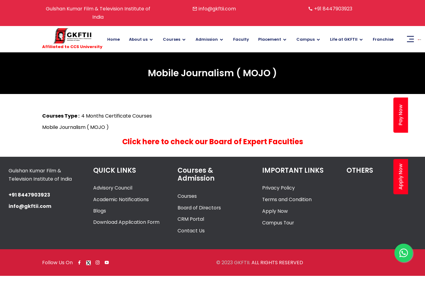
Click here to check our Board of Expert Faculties (212, 142)
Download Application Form (126, 222)
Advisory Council (113, 187)
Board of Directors (200, 207)
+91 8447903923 (333, 8)
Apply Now (275, 210)
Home (113, 39)
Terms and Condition (287, 199)
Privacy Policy (278, 187)
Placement (269, 39)
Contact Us (191, 230)
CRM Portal (191, 218)
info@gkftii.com (217, 8)
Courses (171, 39)
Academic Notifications (121, 199)
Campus (305, 39)
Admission (207, 39)
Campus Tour (278, 222)
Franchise (383, 39)
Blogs (99, 210)
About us (138, 39)
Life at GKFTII (343, 39)
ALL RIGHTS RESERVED (277, 261)
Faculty (241, 39)
